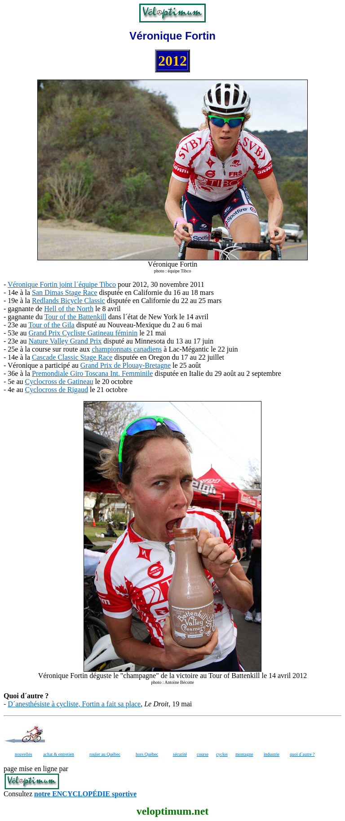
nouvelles (23, 754)
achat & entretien (58, 754)
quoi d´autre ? (302, 754)
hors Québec (147, 754)
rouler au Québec (104, 754)
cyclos (222, 754)
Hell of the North (68, 308)
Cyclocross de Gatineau (59, 381)
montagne (244, 754)
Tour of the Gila (51, 325)
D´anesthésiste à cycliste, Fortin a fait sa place (74, 704)
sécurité (180, 754)
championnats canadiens (127, 349)
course (202, 754)
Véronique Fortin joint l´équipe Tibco (62, 284)
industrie (271, 754)
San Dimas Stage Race (64, 292)
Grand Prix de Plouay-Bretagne (125, 365)
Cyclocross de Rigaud (56, 389)
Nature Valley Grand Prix (65, 341)
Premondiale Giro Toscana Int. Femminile (92, 373)
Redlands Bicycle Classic (68, 300)
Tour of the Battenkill (75, 317)
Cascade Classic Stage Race (72, 357)
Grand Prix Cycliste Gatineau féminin (83, 333)
